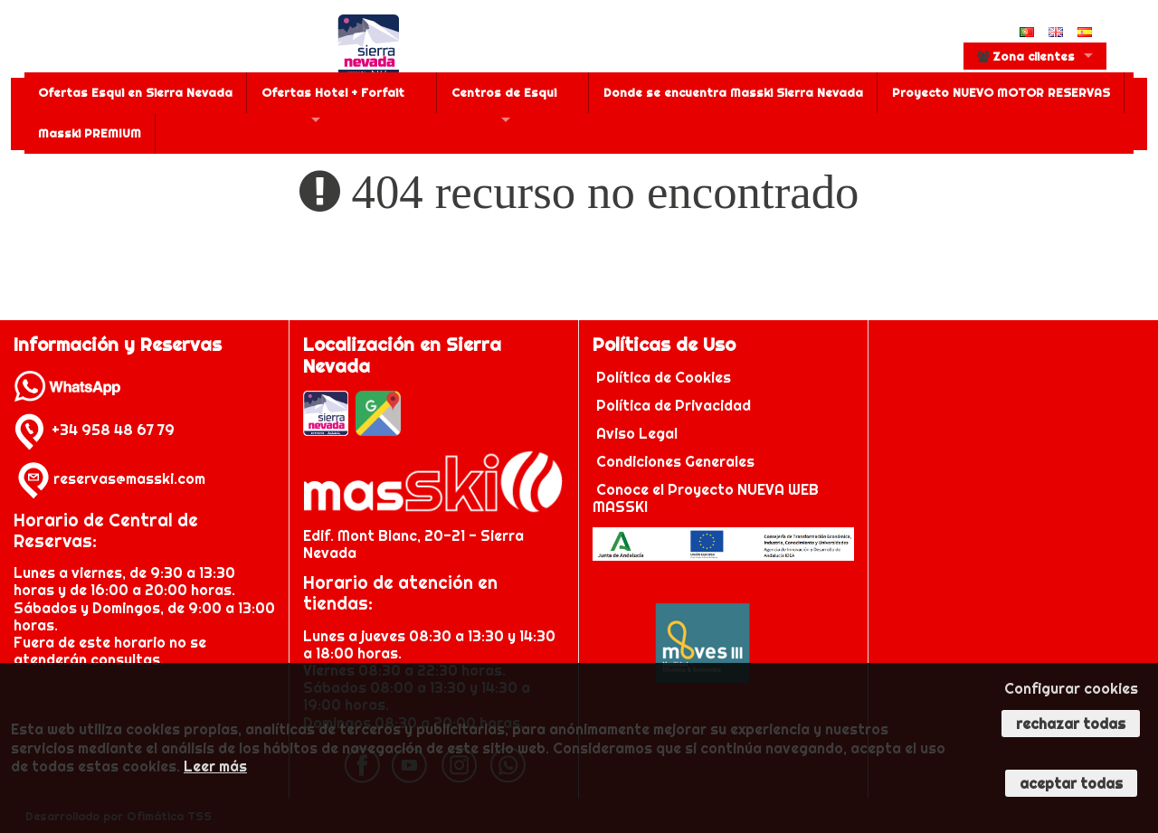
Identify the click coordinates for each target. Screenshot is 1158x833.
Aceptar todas (1071, 783)
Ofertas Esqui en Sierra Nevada (135, 92)
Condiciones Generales (675, 461)
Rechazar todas (1070, 724)
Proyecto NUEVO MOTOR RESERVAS (1001, 92)
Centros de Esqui (503, 92)
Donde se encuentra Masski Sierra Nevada (733, 92)
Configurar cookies (1071, 688)
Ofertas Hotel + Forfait (332, 92)
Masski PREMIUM (89, 133)
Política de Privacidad (675, 405)
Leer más (215, 766)
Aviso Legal (637, 433)
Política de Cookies (665, 377)
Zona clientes (1026, 56)
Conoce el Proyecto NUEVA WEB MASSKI (706, 498)
